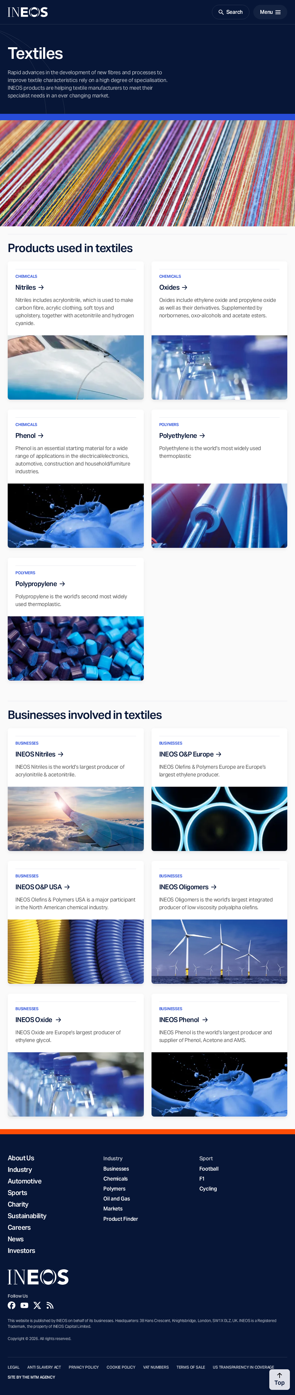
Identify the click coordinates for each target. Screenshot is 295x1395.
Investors (21, 1250)
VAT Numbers (156, 1367)
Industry (20, 1169)
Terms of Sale (191, 1367)
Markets (112, 1209)
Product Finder (120, 1219)
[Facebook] (11, 1305)
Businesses (116, 1169)
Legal (14, 1367)
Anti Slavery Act (44, 1367)
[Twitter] (37, 1305)
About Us (21, 1158)
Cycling (208, 1189)
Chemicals (115, 1179)
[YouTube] (24, 1305)
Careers (19, 1227)
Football (209, 1169)
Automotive (24, 1181)
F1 (202, 1179)
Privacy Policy (84, 1367)
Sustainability (27, 1216)
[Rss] (50, 1305)
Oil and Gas (116, 1199)
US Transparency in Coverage (243, 1367)
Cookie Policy (121, 1367)
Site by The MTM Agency (31, 1377)
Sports (17, 1193)
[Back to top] (279, 1379)
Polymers (114, 1189)
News (16, 1239)
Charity (18, 1204)
